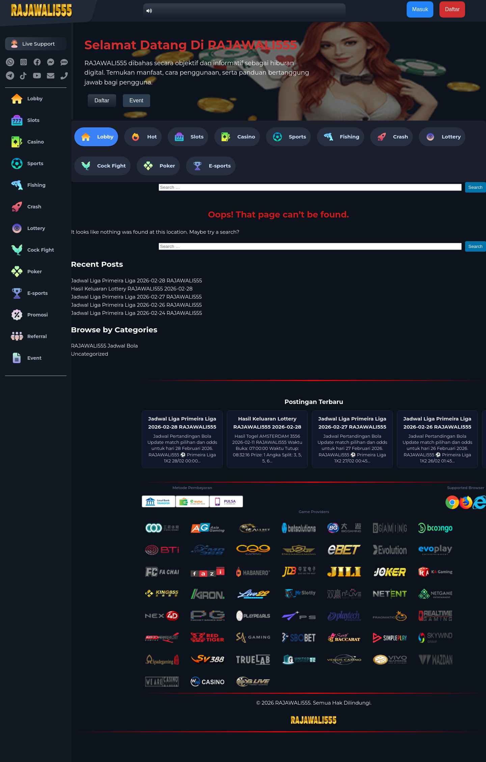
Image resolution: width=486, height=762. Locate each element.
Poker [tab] (158, 166)
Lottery (26, 228)
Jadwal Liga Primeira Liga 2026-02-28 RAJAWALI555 (136, 280)
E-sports (28, 293)
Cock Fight (31, 250)
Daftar (101, 100)
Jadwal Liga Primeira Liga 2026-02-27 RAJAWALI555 (136, 297)
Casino (26, 141)
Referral (27, 336)
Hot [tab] (143, 137)
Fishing (27, 185)
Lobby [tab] (96, 137)
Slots (23, 120)
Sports (26, 163)
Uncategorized (89, 354)
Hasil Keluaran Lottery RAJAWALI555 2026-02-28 (132, 288)
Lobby (25, 98)
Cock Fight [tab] (102, 166)
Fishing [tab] (340, 137)
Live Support (31, 44)
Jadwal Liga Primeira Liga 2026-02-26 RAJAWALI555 (136, 305)
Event (25, 358)
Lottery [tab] (442, 137)
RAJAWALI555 (292, 703)
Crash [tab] (391, 137)
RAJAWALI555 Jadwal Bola (104, 345)
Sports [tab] (288, 137)
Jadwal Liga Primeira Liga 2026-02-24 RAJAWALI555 (136, 313)
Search (475, 187)
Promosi (28, 314)
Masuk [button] (420, 9)
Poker (25, 271)
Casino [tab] (237, 137)
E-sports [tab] (211, 166)
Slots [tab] (188, 137)
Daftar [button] (452, 9)
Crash (24, 206)
